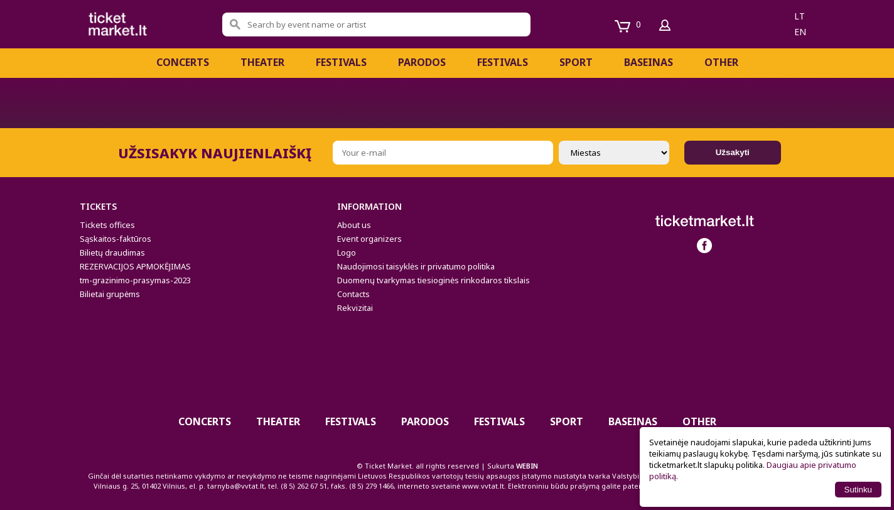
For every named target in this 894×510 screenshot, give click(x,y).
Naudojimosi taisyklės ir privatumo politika (416, 266)
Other (721, 62)
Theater (262, 62)
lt (799, 16)
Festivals (502, 62)
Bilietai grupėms (110, 294)
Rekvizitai (355, 307)
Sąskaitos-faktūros (115, 238)
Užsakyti (733, 152)
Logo (346, 252)
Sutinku (858, 489)
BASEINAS (648, 62)
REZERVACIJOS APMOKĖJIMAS (135, 266)
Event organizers (369, 238)
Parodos (422, 62)
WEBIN (527, 465)
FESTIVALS (341, 62)
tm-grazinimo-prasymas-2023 (135, 280)
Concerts (182, 62)
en (800, 32)
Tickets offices (107, 225)
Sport (576, 62)
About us (354, 225)
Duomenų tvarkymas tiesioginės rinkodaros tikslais (433, 280)
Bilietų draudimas (112, 252)
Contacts (353, 294)
